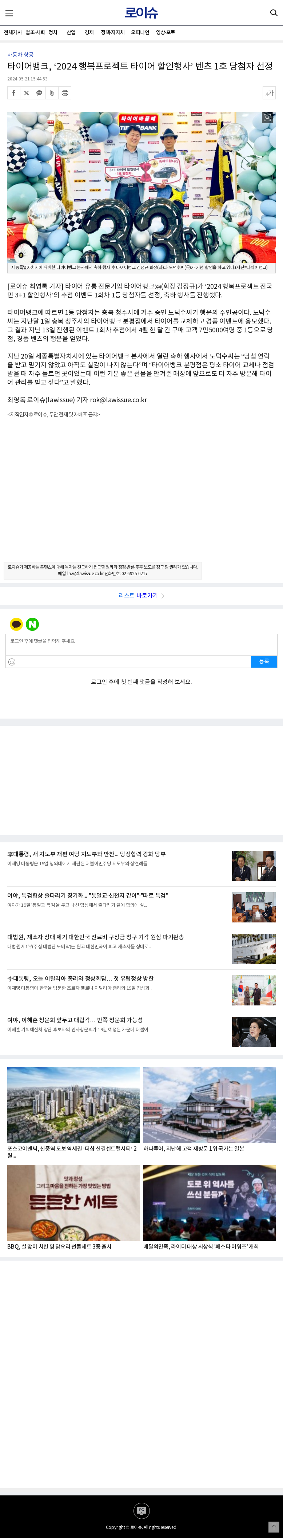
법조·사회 (34, 32)
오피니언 (140, 32)
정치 (52, 32)
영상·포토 (165, 32)
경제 (89, 32)
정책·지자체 (113, 32)
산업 (71, 32)
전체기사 (13, 32)
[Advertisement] (141, 496)
